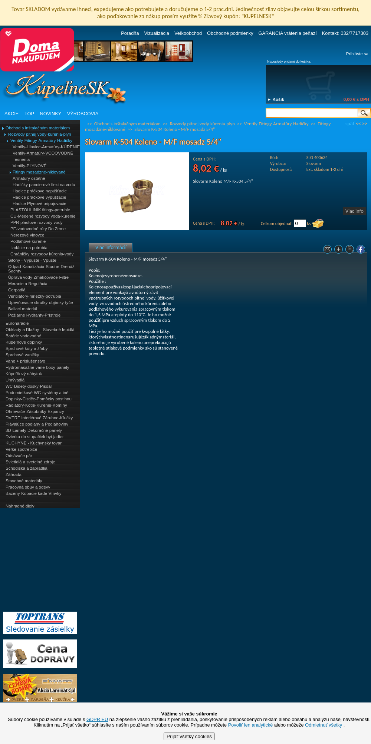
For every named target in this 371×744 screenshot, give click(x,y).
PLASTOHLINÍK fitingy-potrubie (40, 210)
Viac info (354, 211)
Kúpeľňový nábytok (24, 373)
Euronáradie (17, 323)
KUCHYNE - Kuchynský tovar (34, 443)
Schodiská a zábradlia (26, 468)
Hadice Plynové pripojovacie (39, 203)
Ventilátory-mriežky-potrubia (34, 296)
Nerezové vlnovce (27, 235)
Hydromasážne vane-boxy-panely (37, 367)
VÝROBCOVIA (83, 113)
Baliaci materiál (22, 309)
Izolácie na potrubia (28, 247)
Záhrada (14, 474)
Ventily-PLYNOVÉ (29, 165)
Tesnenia (21, 159)
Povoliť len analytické (250, 725)
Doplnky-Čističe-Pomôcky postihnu (39, 399)
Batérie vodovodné (23, 336)
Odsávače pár (19, 455)
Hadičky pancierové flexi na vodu (44, 184)
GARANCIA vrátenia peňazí (288, 33)
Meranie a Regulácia (27, 283)
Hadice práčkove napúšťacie (40, 191)
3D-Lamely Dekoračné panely (34, 430)
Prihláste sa (357, 54)
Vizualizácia (156, 33)
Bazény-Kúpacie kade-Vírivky (33, 493)
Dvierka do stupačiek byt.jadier (35, 436)
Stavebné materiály (24, 481)
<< (358, 123)
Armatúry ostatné (29, 178)
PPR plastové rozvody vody (36, 222)
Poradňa (130, 33)
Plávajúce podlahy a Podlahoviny (37, 424)
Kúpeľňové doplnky (24, 342)
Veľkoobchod (188, 33)
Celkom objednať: (277, 223)
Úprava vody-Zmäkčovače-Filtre (38, 277)
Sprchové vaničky (22, 355)
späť (349, 123)
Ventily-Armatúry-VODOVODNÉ (43, 153)
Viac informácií (111, 247)
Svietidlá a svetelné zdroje (30, 462)
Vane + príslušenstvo (25, 361)
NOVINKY (51, 113)
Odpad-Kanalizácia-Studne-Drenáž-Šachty (42, 268)
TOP (29, 113)
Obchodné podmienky (230, 33)
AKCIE (11, 113)
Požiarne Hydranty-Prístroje (34, 315)
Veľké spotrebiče (21, 449)
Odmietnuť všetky (323, 725)
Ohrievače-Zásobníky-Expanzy (35, 411)
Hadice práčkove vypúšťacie (39, 197)
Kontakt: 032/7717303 (345, 33)
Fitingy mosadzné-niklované (39, 172)
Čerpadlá (17, 290)
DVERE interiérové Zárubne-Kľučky (39, 418)
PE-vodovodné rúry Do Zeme (38, 228)
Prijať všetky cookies (189, 736)
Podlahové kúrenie (28, 241)
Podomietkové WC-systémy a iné (37, 392)
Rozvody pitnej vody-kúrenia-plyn (39, 134)
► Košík (275, 99)
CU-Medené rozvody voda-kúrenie (42, 216)
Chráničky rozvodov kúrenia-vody (41, 254)
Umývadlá (15, 380)
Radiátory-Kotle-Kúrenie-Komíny (36, 405)
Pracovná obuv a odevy (28, 487)
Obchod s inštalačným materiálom (38, 128)
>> (364, 123)
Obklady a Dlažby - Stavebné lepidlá (40, 329)
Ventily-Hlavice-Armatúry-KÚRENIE (46, 147)
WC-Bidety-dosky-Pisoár (29, 386)
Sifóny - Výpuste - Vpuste (32, 260)
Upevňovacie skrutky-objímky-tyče (40, 302)
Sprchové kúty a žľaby (26, 348)
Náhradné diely (20, 506)
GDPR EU (97, 719)
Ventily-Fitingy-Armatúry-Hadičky (41, 140)
